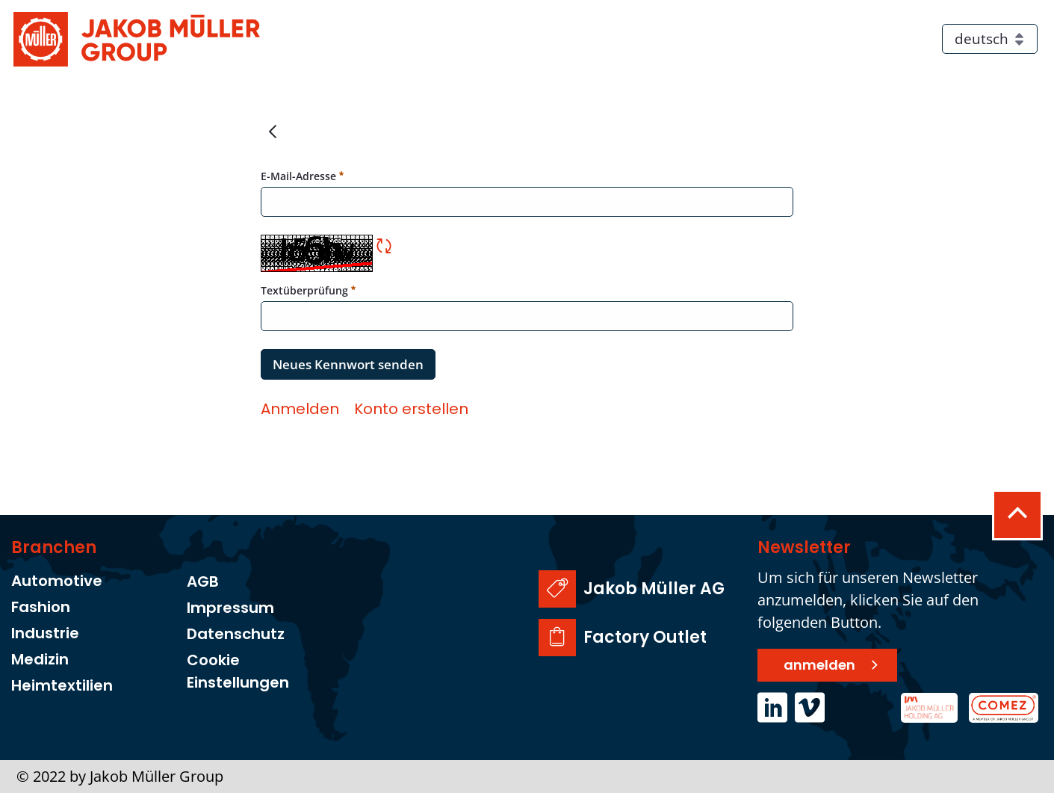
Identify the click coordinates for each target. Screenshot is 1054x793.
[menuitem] (300, 408)
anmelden (819, 664)
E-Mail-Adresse (302, 175)
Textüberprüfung (308, 290)
